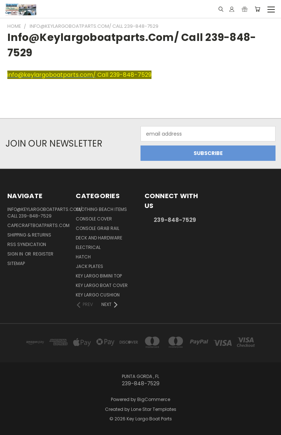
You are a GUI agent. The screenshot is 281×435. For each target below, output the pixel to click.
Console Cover (94, 219)
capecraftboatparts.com (38, 225)
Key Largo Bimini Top (99, 276)
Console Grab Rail (97, 228)
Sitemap (16, 263)
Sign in (15, 254)
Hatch (83, 257)
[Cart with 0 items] (257, 9)
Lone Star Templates (153, 409)
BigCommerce (153, 399)
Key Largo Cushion (98, 295)
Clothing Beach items (101, 209)
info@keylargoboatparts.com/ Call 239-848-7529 (44, 212)
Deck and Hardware (99, 238)
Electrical (88, 247)
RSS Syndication (26, 244)
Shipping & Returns (29, 235)
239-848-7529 (175, 220)
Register (43, 254)
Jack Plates (89, 266)
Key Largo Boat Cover (102, 285)
